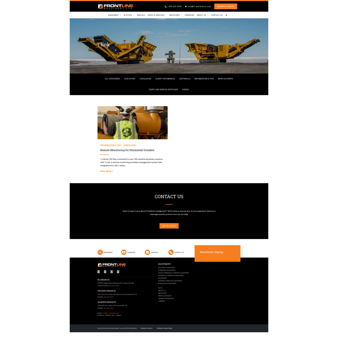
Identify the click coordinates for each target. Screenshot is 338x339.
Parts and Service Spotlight (163, 89)
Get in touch (169, 226)
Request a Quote (225, 6)
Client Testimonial (165, 78)
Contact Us (217, 15)
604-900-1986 (114, 286)
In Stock (129, 15)
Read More (106, 171)
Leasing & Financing (166, 298)
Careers (161, 301)
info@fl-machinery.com (199, 6)
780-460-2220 (108, 308)
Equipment (114, 15)
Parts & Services (157, 15)
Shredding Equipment (167, 283)
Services (154, 252)
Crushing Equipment (166, 267)
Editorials (184, 78)
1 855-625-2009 (174, 6)
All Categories (112, 78)
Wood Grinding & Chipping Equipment (173, 273)
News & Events (225, 78)
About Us (202, 15)
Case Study (129, 78)
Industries (175, 15)
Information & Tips (204, 78)
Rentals (141, 15)
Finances (131, 252)
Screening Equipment (167, 270)
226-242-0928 (108, 297)
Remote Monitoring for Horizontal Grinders (127, 150)
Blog (160, 288)
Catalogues (145, 78)
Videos (185, 89)
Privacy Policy (146, 328)
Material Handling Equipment (170, 281)
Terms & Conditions (164, 328)
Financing (189, 15)
